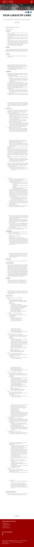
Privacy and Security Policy (16, 542)
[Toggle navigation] (32, 2)
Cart (11, 1)
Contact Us (5, 526)
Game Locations (6, 527)
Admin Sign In (5, 543)
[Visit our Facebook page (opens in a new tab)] (3, 534)
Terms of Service (23, 540)
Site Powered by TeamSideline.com (10, 540)
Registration (6, 523)
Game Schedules (7, 524)
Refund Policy (5, 542)
